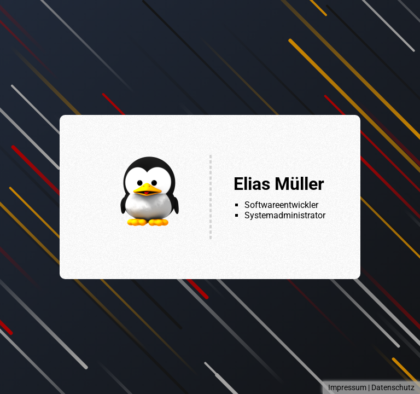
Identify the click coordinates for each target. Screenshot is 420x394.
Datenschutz (393, 387)
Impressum (347, 387)
